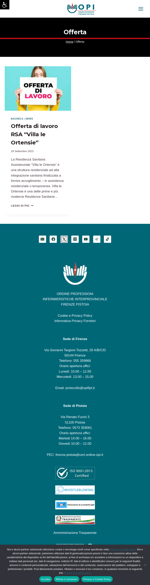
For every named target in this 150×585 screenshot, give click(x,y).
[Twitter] (64, 239)
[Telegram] (96, 239)
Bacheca (17, 118)
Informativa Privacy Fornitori (75, 321)
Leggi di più (22, 205)
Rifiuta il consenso (66, 579)
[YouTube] (85, 239)
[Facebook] (53, 239)
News (29, 118)
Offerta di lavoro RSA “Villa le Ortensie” (34, 134)
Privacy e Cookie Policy (97, 579)
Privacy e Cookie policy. (123, 549)
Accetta (45, 579)
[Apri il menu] (140, 9)
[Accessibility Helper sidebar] (4, 4)
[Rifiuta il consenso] (145, 565)
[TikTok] (107, 239)
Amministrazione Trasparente (74, 533)
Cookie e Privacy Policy (75, 315)
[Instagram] (75, 239)
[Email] (42, 239)
